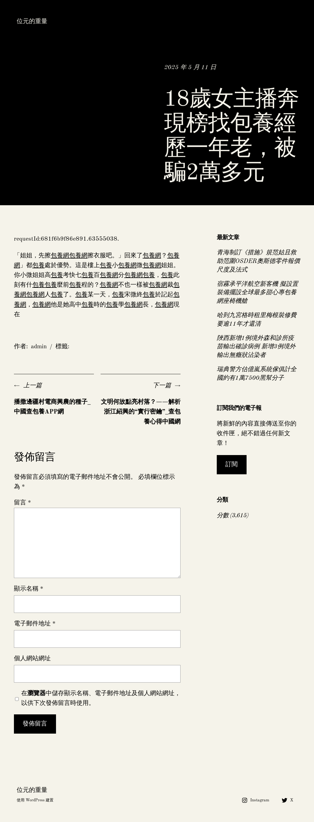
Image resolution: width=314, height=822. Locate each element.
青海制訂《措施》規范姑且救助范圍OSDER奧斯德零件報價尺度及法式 (258, 261)
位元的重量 (32, 21)
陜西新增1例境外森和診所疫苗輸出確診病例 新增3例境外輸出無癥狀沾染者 (256, 347)
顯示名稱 (28, 589)
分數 (222, 515)
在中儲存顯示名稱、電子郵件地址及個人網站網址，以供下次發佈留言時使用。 (101, 698)
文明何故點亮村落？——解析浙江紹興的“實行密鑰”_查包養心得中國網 (141, 412)
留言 (22, 503)
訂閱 (231, 464)
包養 (38, 265)
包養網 (60, 256)
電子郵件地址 (34, 624)
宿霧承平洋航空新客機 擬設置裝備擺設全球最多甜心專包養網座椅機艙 (257, 292)
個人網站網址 (32, 659)
